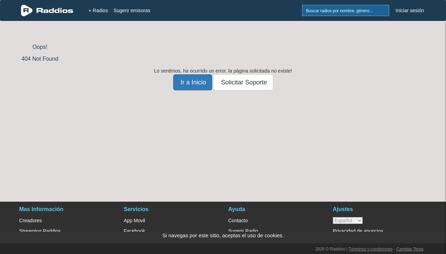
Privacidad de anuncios (358, 231)
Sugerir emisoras (132, 10)
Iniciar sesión (409, 10)
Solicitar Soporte (243, 82)
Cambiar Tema (409, 249)
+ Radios (98, 10)
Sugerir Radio (243, 231)
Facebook (134, 231)
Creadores (30, 220)
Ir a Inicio (192, 82)
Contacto (238, 220)
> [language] (348, 220)
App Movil (134, 220)
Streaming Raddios (40, 231)
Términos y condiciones (370, 249)
